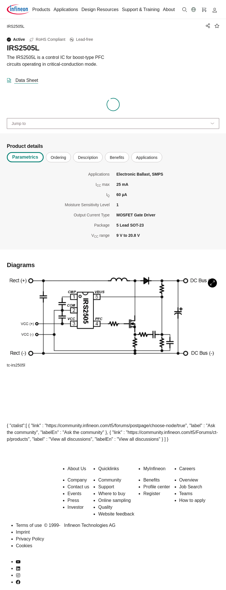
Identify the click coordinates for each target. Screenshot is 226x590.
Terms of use (29, 525)
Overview (188, 480)
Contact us (78, 486)
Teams (186, 493)
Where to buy (111, 493)
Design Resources (100, 9)
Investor (75, 507)
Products (41, 9)
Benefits (151, 480)
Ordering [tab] (58, 157)
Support (106, 486)
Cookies (24, 545)
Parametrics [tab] (25, 157)
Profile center (156, 486)
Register (151, 493)
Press (73, 500)
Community (109, 480)
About (169, 9)
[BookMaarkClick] (217, 25)
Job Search (190, 486)
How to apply (192, 500)
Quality (105, 507)
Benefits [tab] (117, 157)
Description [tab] (88, 157)
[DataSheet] (25, 79)
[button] (193, 9)
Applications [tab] (147, 157)
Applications (66, 9)
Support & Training (141, 9)
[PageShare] (207, 25)
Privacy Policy (30, 538)
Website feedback (116, 514)
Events (74, 493)
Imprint (23, 532)
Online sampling (114, 500)
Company (77, 480)
